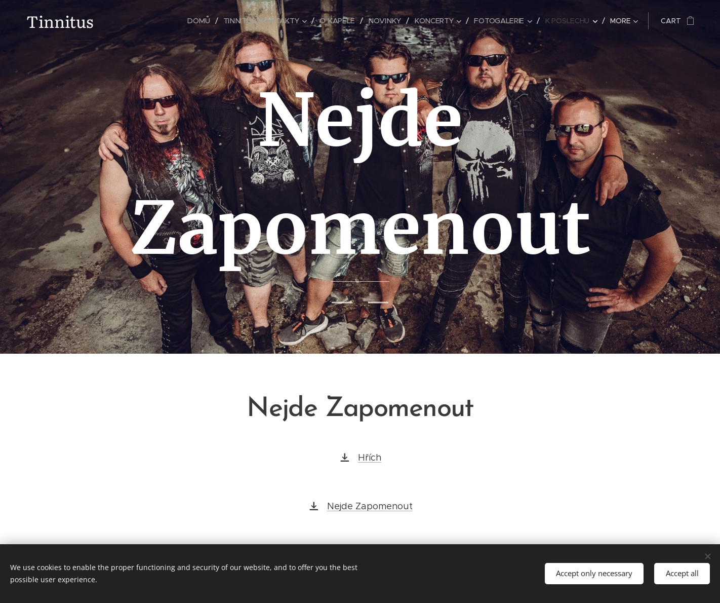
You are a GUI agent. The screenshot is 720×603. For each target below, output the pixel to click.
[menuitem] (163, 20)
